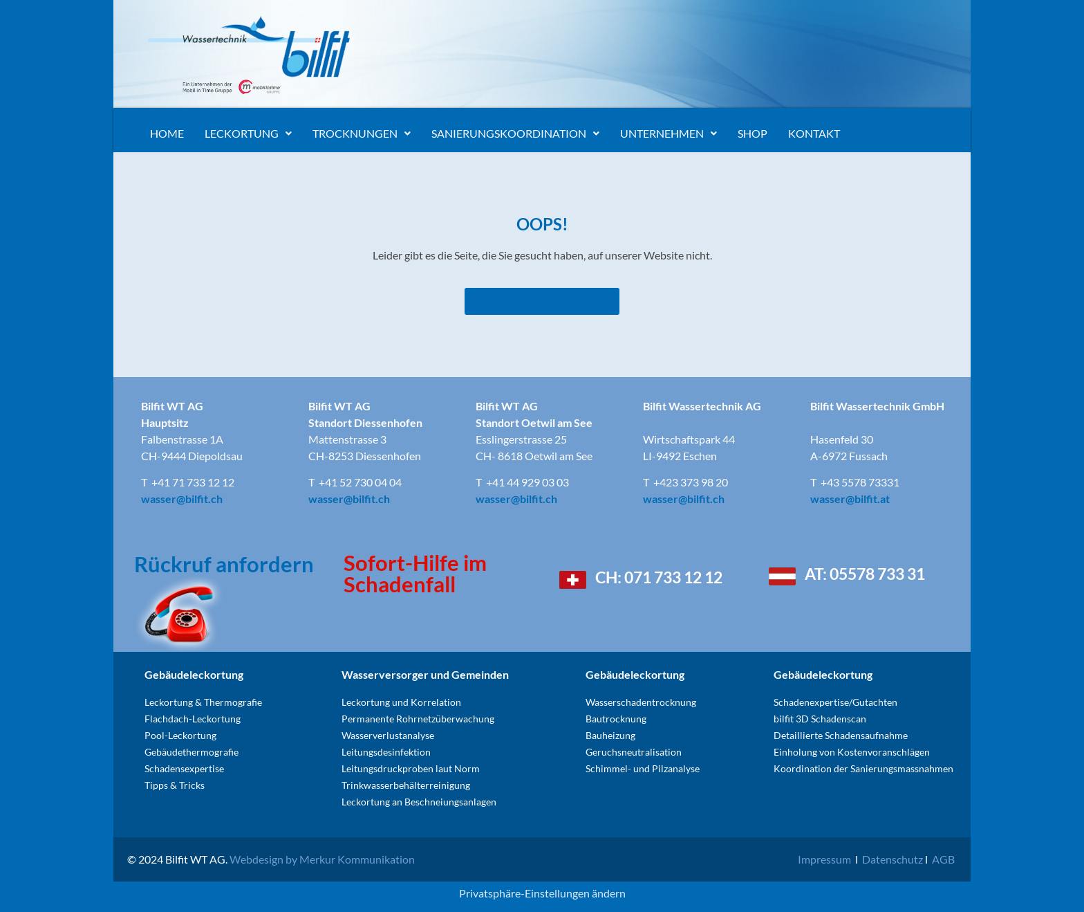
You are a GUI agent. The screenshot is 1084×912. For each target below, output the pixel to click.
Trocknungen (361, 133)
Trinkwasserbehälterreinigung (406, 785)
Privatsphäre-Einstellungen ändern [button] (542, 893)
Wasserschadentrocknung (641, 702)
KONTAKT (814, 133)
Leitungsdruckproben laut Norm (411, 768)
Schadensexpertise (185, 768)
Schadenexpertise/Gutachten (835, 702)
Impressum (824, 859)
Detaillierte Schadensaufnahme (841, 735)
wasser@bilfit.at (850, 498)
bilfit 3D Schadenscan (820, 718)
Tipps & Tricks (174, 785)
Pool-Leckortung (180, 735)
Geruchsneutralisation (634, 752)
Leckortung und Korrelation (401, 702)
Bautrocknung (616, 718)
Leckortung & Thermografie (203, 702)
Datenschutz (892, 859)
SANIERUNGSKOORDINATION (515, 133)
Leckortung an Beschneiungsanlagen (419, 802)
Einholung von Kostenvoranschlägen (852, 752)
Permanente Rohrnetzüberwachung (418, 718)
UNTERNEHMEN (668, 133)
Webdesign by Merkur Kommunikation (322, 859)
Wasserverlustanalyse (388, 735)
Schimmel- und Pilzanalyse (643, 768)
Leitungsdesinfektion (386, 752)
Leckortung (248, 133)
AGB (943, 859)
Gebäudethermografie (191, 752)
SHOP (752, 133)
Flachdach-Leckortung (192, 718)
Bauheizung (610, 735)
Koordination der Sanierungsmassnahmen (863, 768)
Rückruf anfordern (224, 564)
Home (167, 133)
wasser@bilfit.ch (182, 498)
